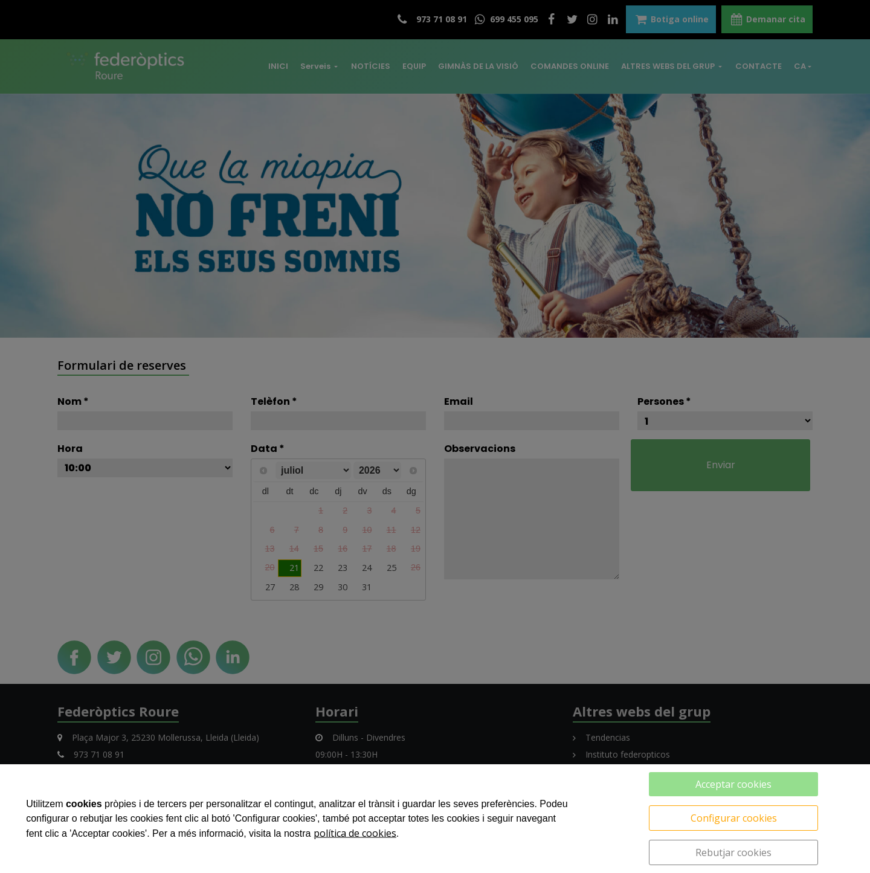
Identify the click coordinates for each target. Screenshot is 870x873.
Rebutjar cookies (733, 852)
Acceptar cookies (733, 784)
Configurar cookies (734, 818)
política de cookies (355, 833)
